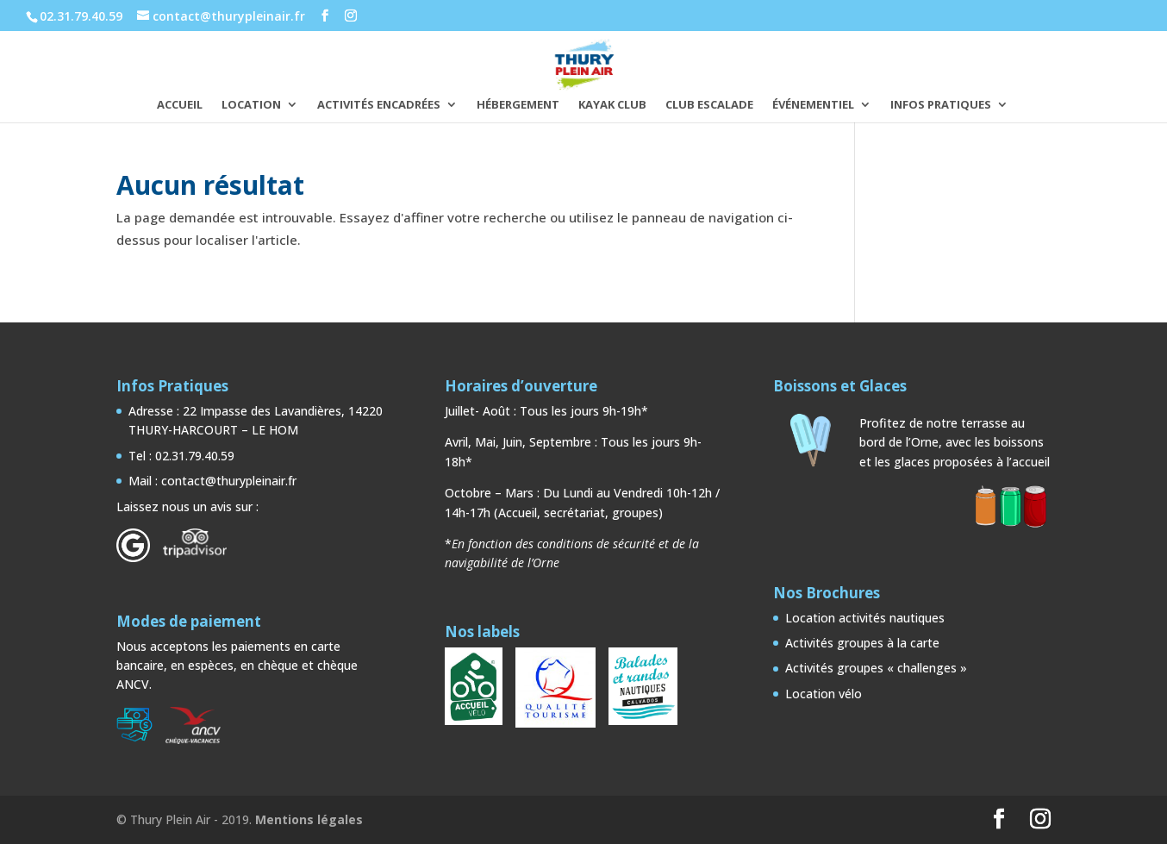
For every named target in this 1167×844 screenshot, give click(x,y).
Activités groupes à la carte (862, 643)
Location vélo (823, 693)
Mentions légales (309, 819)
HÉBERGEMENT (518, 105)
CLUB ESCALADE (709, 105)
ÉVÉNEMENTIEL (813, 105)
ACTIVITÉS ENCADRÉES (378, 105)
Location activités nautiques (865, 618)
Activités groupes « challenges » (876, 668)
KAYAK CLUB (612, 105)
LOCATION (251, 105)
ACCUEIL (180, 105)
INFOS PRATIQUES (940, 105)
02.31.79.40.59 (81, 16)
